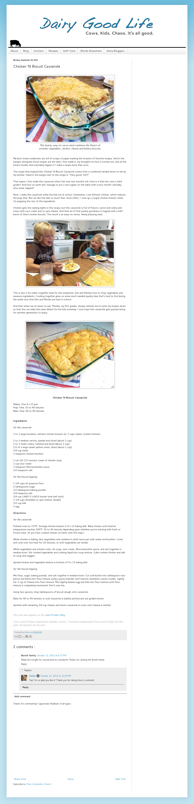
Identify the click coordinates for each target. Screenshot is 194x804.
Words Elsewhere (91, 50)
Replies (28, 670)
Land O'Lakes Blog (55, 615)
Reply (24, 664)
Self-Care (69, 50)
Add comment (22, 696)
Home (70, 779)
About (14, 50)
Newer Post (20, 779)
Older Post (120, 779)
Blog (26, 50)
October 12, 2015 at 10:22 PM (55, 675)
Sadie (32, 675)
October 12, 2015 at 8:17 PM (51, 655)
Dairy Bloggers (115, 50)
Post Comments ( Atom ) (39, 784)
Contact (39, 50)
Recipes (53, 50)
